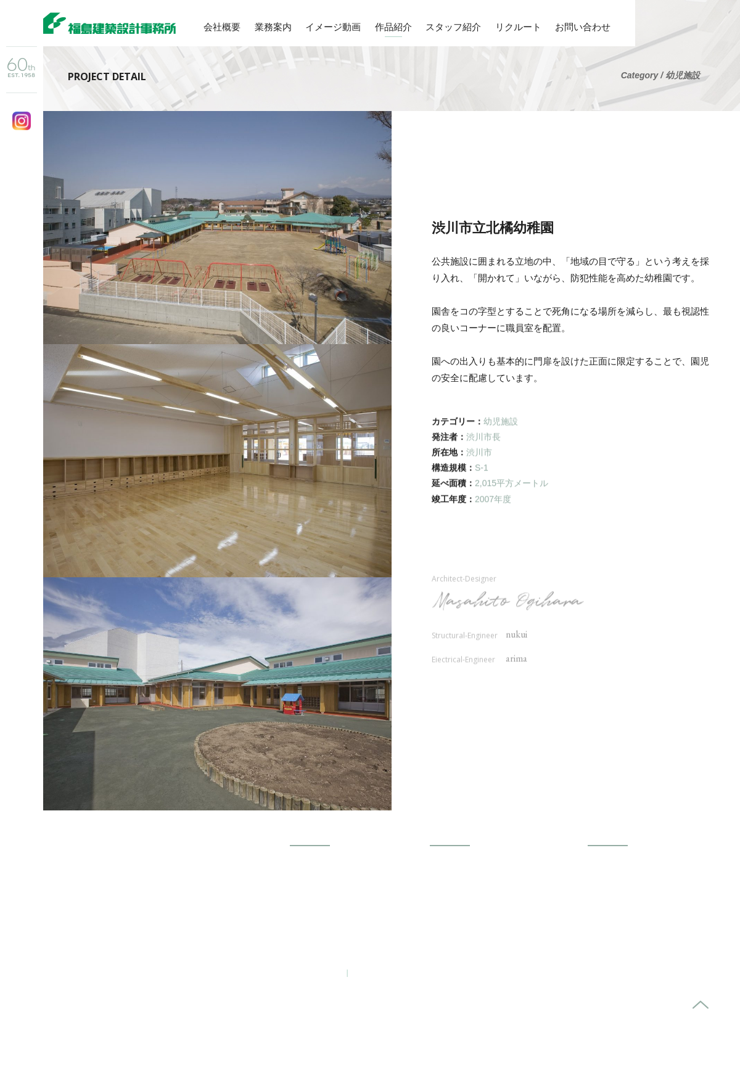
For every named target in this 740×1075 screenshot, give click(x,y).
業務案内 (273, 27)
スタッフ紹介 (453, 27)
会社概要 (222, 27)
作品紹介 (393, 27)
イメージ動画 (333, 27)
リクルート (518, 27)
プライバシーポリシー (399, 972)
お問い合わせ (582, 27)
